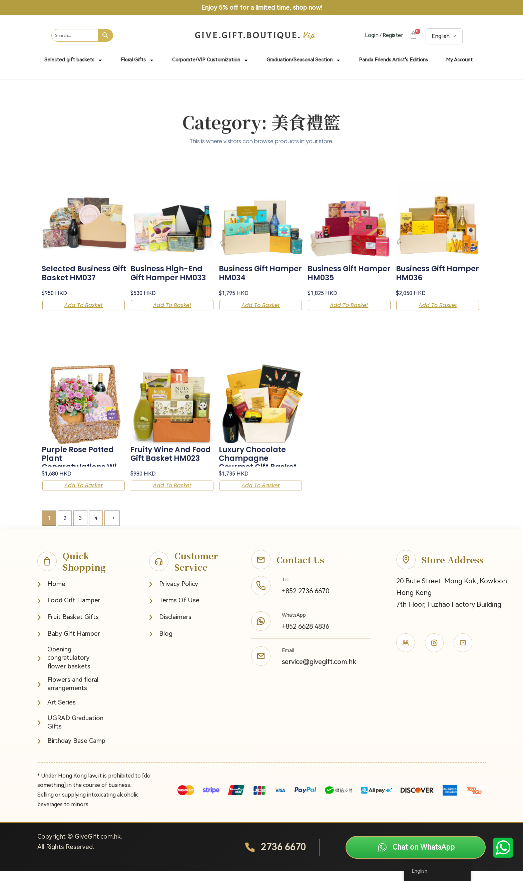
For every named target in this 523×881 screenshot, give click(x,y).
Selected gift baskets (73, 60)
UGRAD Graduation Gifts (70, 732)
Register (393, 35)
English (441, 36)
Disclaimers (170, 626)
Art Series (56, 712)
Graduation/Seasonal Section (304, 60)
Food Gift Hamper (68, 610)
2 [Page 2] (64, 528)
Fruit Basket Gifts (68, 626)
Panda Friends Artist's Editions (393, 60)
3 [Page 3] (80, 528)
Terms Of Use (174, 610)
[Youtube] (463, 652)
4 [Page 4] (96, 528)
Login (372, 35)
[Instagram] (434, 652)
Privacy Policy (173, 593)
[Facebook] (405, 652)
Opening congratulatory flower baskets (63, 667)
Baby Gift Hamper (68, 643)
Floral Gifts (137, 60)
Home (51, 593)
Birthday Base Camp (71, 750)
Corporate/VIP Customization (210, 60)
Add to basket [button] (74, 307)
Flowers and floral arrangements (67, 693)
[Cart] (413, 35)
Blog (160, 643)
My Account (459, 60)
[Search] (105, 35)
